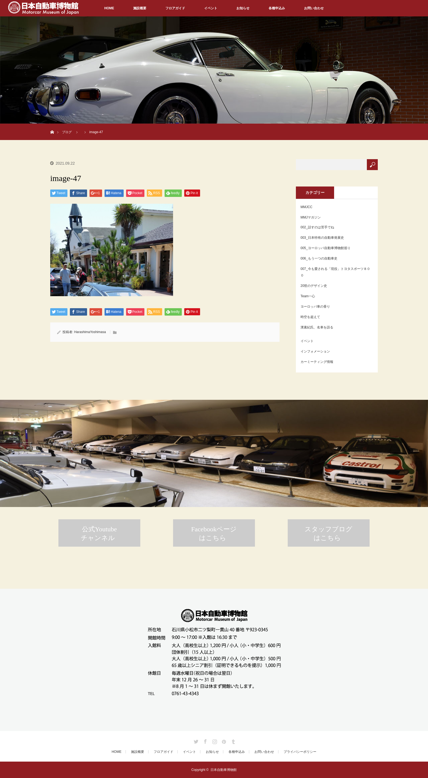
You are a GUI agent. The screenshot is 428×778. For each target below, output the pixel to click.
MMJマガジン (311, 217)
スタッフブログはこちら (328, 533)
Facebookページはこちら (214, 533)
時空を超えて (310, 317)
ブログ (67, 132)
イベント (210, 8)
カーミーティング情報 (317, 362)
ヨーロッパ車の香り (315, 306)
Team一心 (308, 296)
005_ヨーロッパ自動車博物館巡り (325, 248)
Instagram (214, 740)
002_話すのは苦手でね (317, 227)
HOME (109, 8)
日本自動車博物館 (223, 770)
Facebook (205, 740)
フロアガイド (175, 8)
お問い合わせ (314, 8)
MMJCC (306, 207)
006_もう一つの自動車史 (319, 258)
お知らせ (242, 8)
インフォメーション (315, 351)
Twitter (195, 740)
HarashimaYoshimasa (90, 332)
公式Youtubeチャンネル (99, 533)
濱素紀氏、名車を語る (317, 327)
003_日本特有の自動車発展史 (322, 238)
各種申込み (277, 8)
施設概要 (139, 8)
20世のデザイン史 (314, 286)
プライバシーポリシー (300, 751)
